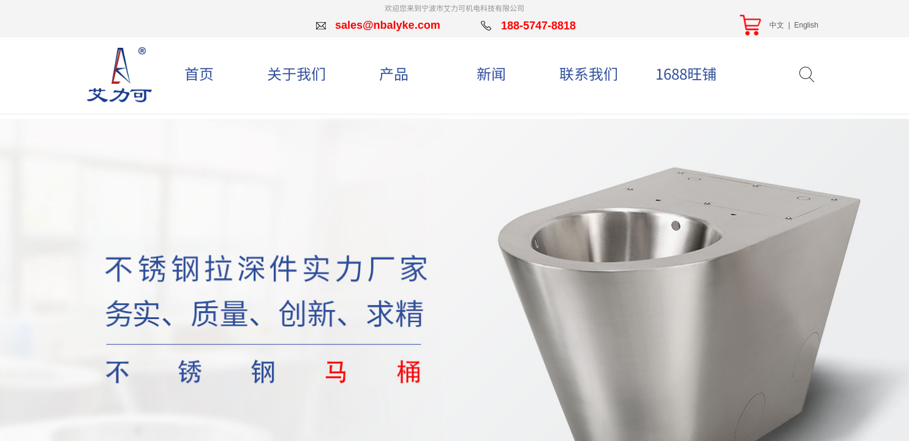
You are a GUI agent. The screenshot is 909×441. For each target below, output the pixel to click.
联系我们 (588, 73)
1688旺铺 (686, 73)
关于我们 (296, 73)
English (806, 25)
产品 (394, 73)
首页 (199, 73)
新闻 (491, 73)
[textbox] (785, 74)
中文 (776, 25)
